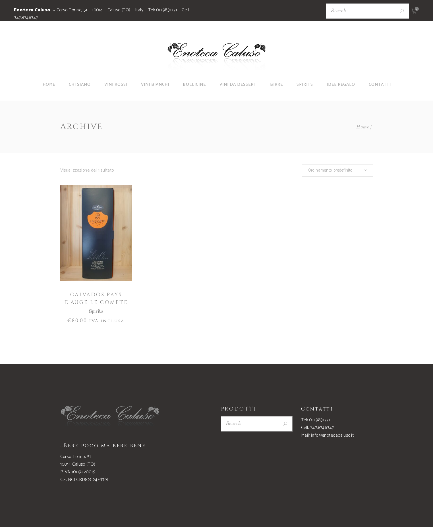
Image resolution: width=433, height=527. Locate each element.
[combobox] (337, 170)
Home (362, 127)
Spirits (96, 311)
